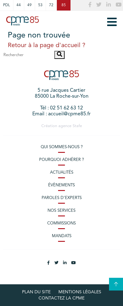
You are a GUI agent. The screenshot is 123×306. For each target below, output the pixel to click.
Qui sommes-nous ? (62, 147)
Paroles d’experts (62, 198)
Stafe (77, 126)
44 (18, 5)
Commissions (61, 223)
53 (40, 5)
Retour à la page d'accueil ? (46, 45)
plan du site (36, 292)
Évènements (61, 185)
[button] (59, 55)
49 (29, 5)
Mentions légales (79, 292)
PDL (6, 5)
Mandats (61, 236)
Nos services (61, 211)
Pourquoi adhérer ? (61, 160)
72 (51, 5)
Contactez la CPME (61, 298)
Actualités (61, 173)
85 (64, 5)
